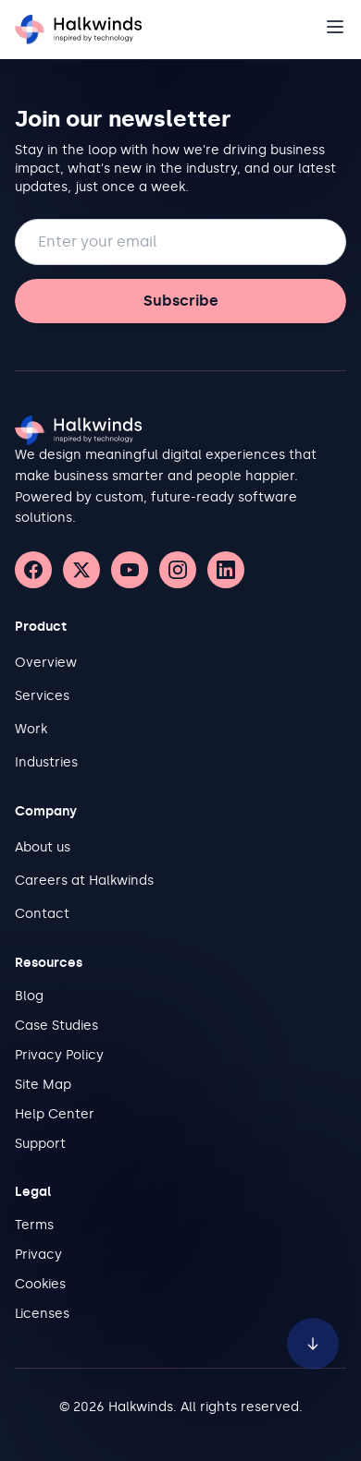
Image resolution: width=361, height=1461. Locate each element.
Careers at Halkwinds (84, 880)
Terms (34, 1225)
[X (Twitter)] (81, 569)
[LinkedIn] (225, 569)
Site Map (43, 1085)
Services (42, 696)
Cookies (40, 1284)
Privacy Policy (59, 1055)
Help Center (54, 1114)
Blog (29, 996)
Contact (42, 914)
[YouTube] (129, 569)
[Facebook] (33, 569)
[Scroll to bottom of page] (313, 1333)
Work (31, 729)
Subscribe (180, 300)
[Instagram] (177, 569)
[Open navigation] (335, 27)
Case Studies (56, 1025)
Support (40, 1144)
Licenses (42, 1314)
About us (42, 847)
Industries (46, 762)
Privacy (38, 1254)
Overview (46, 662)
